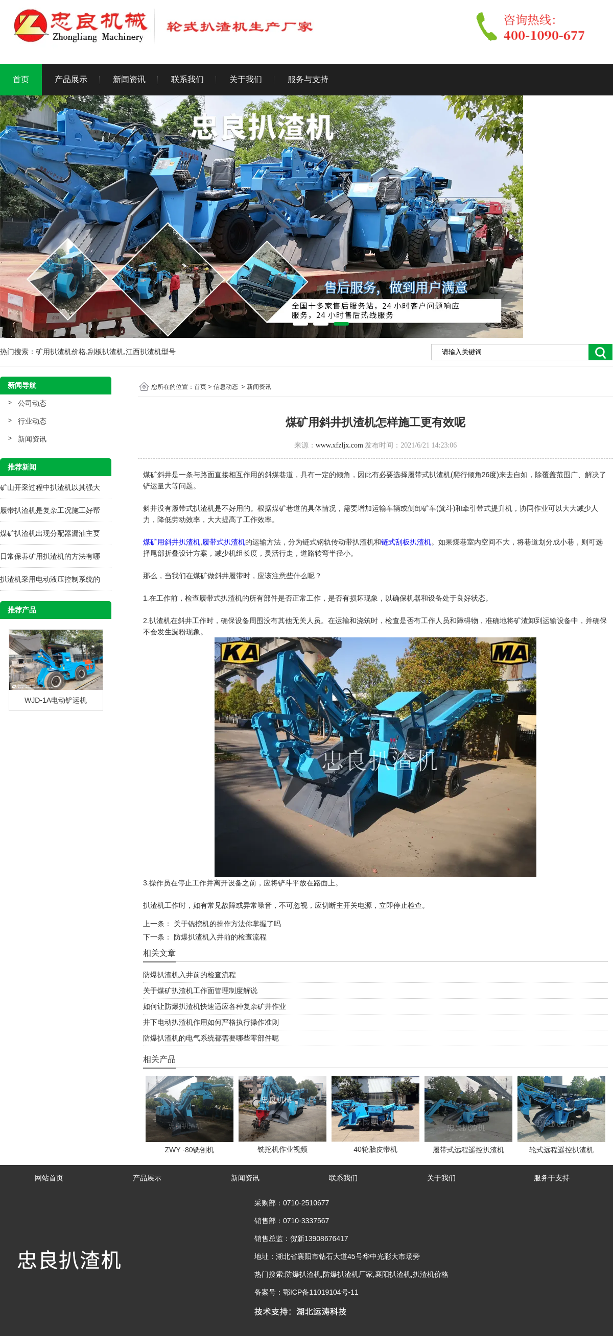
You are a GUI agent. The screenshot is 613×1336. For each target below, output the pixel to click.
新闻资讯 (129, 79)
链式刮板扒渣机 (406, 542)
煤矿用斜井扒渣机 (171, 542)
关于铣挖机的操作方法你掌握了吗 (226, 924)
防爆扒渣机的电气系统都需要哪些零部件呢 (211, 1038)
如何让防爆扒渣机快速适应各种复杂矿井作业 (214, 1006)
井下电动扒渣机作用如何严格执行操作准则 (211, 1022)
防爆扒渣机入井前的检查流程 (219, 937)
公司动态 (32, 403)
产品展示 (71, 79)
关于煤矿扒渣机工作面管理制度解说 (200, 990)
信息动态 (226, 386)
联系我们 (187, 79)
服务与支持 (308, 79)
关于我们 (245, 79)
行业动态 (32, 421)
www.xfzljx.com (339, 445)
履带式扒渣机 (223, 542)
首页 (21, 79)
